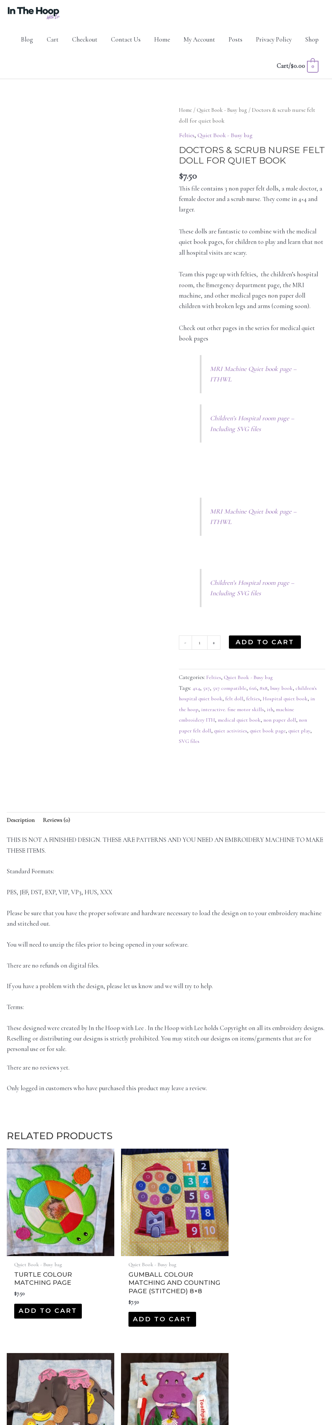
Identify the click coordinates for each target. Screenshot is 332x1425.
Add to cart (266, 646)
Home (162, 44)
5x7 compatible (230, 693)
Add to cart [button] (35, 1289)
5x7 (207, 693)
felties (278, 703)
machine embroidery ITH (207, 724)
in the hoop (220, 714)
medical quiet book (261, 724)
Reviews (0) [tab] (61, 825)
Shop (311, 44)
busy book (285, 693)
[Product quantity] (200, 647)
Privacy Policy (274, 44)
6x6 (255, 693)
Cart (52, 44)
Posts (235, 44)
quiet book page (293, 735)
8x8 (266, 693)
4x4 (196, 693)
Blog (27, 44)
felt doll (259, 703)
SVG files (216, 746)
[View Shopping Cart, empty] (297, 71)
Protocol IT (221, 1402)
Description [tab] (22, 825)
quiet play (190, 746)
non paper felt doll (212, 735)
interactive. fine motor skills (268, 714)
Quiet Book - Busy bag (224, 115)
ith (306, 714)
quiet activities (254, 735)
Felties (187, 140)
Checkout (84, 44)
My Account (199, 44)
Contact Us (126, 44)
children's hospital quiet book (213, 703)
